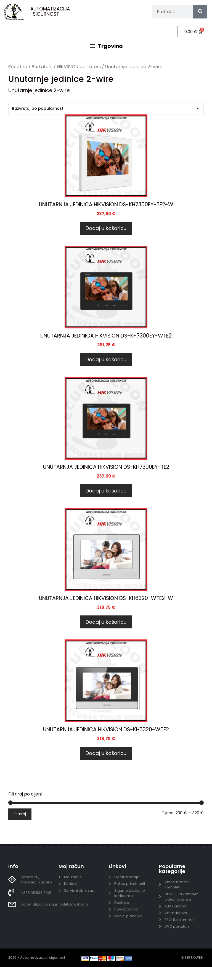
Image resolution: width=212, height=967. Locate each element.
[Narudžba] (106, 108)
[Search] (200, 11)
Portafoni (42, 66)
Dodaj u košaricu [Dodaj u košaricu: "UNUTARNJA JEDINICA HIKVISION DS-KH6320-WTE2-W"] (106, 621)
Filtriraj (20, 814)
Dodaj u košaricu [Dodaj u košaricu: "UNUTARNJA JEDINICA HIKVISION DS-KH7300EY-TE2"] (106, 490)
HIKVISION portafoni (79, 66)
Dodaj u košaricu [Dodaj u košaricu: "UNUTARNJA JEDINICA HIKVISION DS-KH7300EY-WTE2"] (106, 359)
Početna (17, 66)
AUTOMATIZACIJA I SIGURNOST (50, 11)
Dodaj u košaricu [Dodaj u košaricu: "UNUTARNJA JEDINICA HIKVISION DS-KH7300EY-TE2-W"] (106, 228)
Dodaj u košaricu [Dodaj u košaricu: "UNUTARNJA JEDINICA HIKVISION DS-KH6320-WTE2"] (106, 753)
